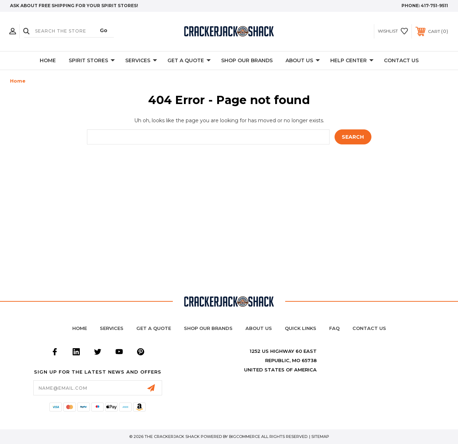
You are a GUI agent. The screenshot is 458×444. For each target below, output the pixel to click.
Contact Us (401, 60)
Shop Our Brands (247, 60)
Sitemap (320, 436)
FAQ (334, 328)
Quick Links (300, 328)
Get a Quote (153, 328)
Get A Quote (189, 60)
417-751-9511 (434, 5)
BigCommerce (244, 436)
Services (141, 60)
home (79, 328)
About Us (303, 60)
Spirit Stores (92, 60)
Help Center (352, 60)
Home (48, 60)
